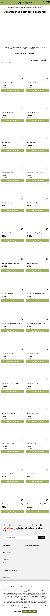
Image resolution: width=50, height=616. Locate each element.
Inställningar (17, 611)
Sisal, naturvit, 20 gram (8, 413)
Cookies (5, 549)
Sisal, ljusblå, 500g (32, 203)
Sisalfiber (39, 7)
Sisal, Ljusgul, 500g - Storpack (35, 233)
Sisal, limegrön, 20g (7, 172)
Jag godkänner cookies (29, 611)
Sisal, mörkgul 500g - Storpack (11, 383)
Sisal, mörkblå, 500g (33, 353)
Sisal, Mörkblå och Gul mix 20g (36, 323)
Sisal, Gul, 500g (31, 142)
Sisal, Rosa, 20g (31, 443)
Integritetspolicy (7, 555)
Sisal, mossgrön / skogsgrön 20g (36, 293)
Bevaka (12, 301)
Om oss (5, 563)
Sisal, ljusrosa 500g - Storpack (10, 263)
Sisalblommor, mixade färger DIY (36, 504)
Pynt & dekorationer (17, 7)
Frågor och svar (7, 552)
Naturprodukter (30, 7)
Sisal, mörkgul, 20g (32, 383)
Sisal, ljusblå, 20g (7, 203)
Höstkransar (6, 577)
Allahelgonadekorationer (10, 570)
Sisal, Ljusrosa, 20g (32, 263)
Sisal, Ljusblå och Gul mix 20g (35, 172)
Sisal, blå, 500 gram (32, 82)
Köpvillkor (6, 559)
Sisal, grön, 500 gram (33, 112)
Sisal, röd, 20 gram (32, 474)
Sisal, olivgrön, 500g (8, 443)
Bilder (4, 574)
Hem (8, 7)
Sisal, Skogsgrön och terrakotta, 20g (12, 504)
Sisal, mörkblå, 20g (7, 353)
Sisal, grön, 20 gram (7, 112)
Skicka (42, 537)
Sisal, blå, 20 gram (7, 82)
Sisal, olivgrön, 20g (32, 413)
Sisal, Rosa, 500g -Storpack (10, 474)
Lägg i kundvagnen (37, 512)
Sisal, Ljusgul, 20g (7, 233)
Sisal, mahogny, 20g (7, 293)
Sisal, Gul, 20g (6, 142)
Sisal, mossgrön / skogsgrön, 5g (11, 323)
